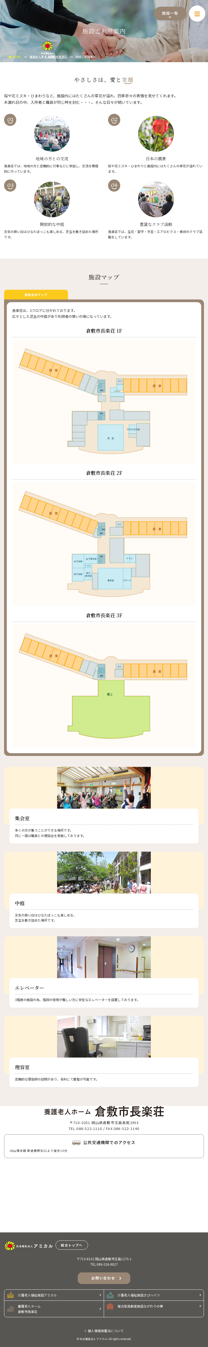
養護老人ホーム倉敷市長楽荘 (24, 1309)
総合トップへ (71, 1245)
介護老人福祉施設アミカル (32, 1295)
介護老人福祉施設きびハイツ (133, 1295)
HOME (14, 57)
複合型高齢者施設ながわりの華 (135, 1306)
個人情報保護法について (103, 1330)
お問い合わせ (106, 1278)
